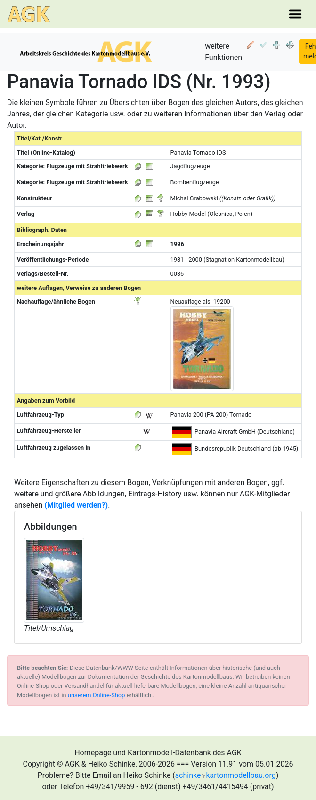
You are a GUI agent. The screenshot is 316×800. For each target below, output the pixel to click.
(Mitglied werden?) (76, 505)
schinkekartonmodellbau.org (225, 775)
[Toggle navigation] (295, 14)
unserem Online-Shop (96, 695)
